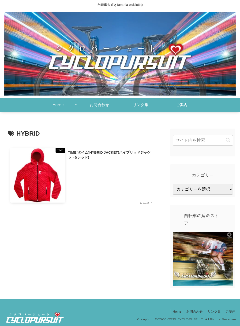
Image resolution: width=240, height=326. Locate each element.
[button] (228, 140)
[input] (203, 140)
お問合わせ (194, 311)
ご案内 (231, 311)
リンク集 (214, 311)
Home (177, 311)
